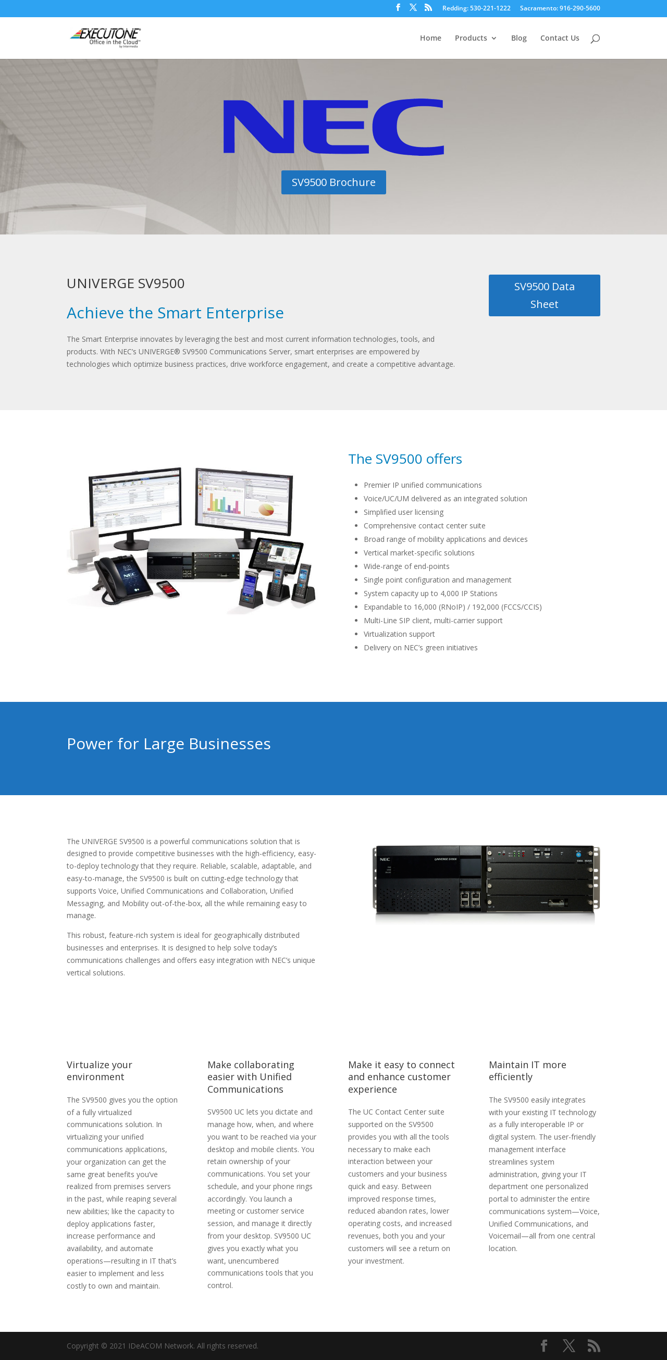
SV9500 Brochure (334, 182)
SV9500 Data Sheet (544, 295)
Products (471, 38)
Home (430, 38)
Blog (519, 38)
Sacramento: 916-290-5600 (560, 9)
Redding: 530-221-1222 (476, 9)
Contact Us (559, 38)
